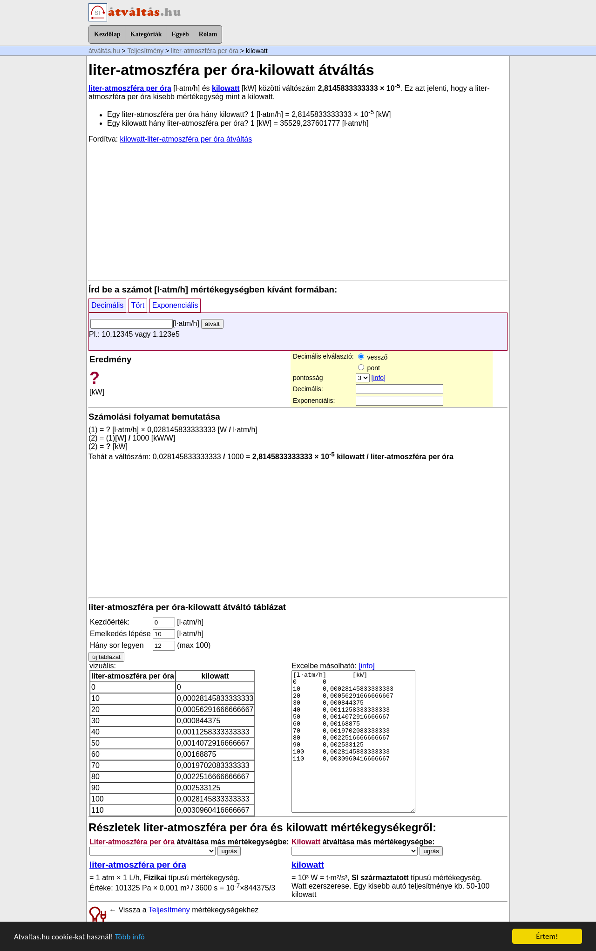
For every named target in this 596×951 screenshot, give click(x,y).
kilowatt (226, 88)
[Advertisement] (298, 211)
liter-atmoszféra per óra (204, 50)
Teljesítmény (145, 50)
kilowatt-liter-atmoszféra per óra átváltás (186, 139)
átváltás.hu (104, 50)
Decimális (107, 305)
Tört (137, 305)
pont (369, 368)
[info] (379, 377)
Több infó (130, 937)
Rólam (208, 34)
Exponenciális (175, 305)
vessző (372, 357)
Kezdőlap (107, 34)
